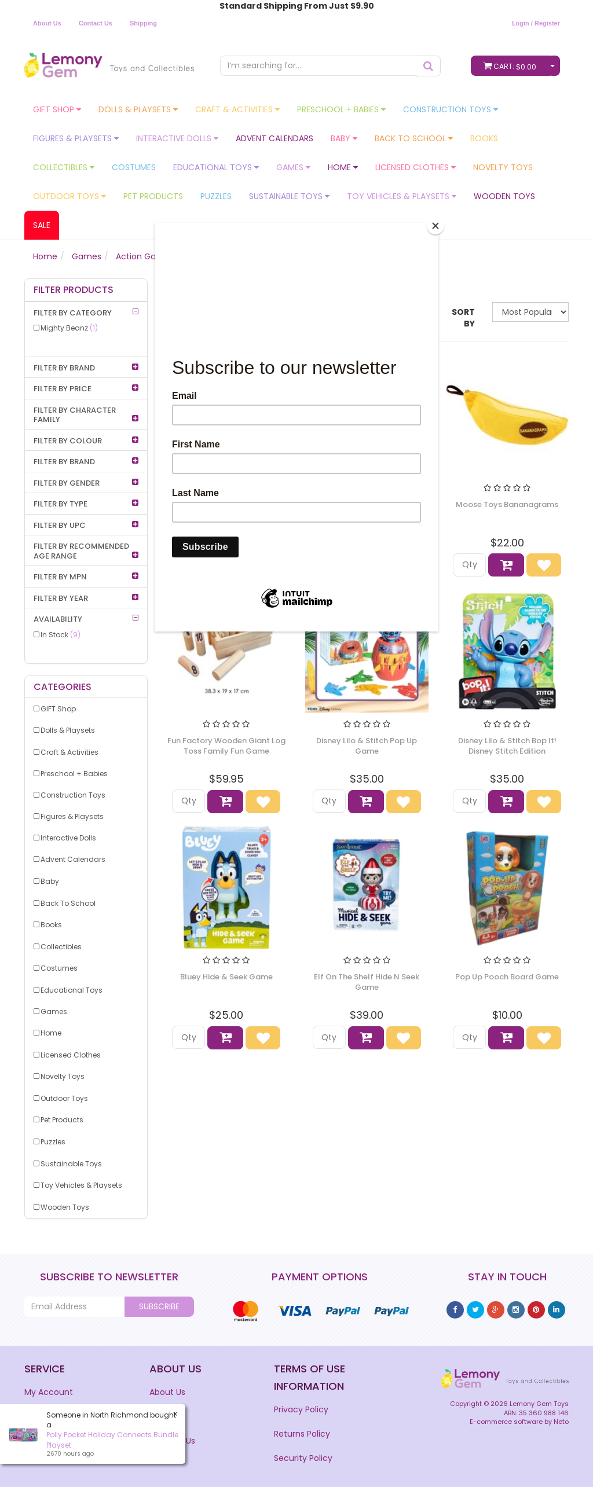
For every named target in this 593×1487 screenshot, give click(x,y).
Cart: (512, 66)
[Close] (435, 225)
